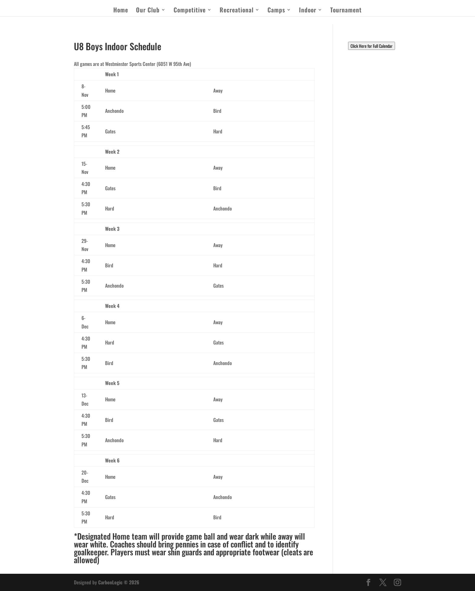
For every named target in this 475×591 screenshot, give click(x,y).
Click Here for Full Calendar (371, 46)
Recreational (237, 11)
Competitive (190, 11)
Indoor (307, 11)
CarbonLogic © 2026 (118, 582)
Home (120, 11)
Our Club (148, 11)
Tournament (346, 11)
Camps (276, 11)
